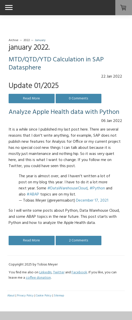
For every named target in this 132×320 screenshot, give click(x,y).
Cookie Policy (44, 295)
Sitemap (59, 295)
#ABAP (33, 194)
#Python (97, 188)
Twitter (58, 272)
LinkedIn (45, 272)
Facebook (79, 272)
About (11, 295)
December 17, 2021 (92, 200)
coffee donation (38, 278)
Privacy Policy (25, 295)
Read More (31, 98)
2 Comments (78, 240)
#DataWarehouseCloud (67, 188)
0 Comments (78, 98)
